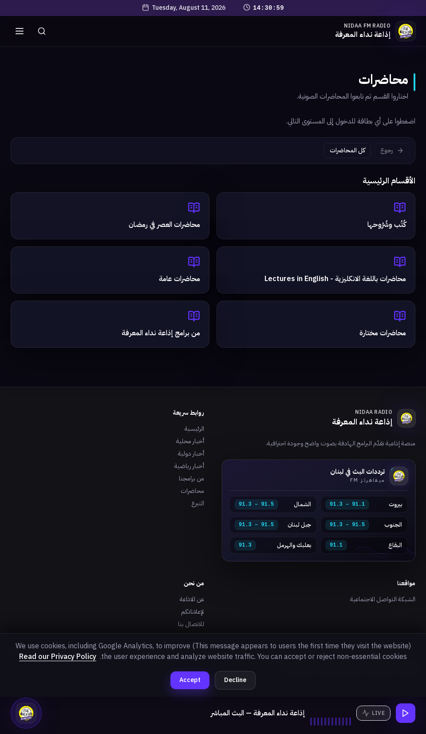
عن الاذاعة (192, 599)
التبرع (197, 503)
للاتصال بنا (191, 624)
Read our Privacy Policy (57, 656)
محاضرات (192, 491)
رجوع (392, 150)
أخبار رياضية (189, 466)
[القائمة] (19, 31)
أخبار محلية (190, 441)
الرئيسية (194, 428)
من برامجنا (191, 478)
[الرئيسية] (375, 31)
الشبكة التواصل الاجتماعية (382, 599)
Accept (190, 680)
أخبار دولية (191, 453)
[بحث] (42, 31)
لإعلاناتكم (192, 611)
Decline (235, 680)
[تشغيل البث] (405, 713)
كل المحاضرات (347, 150)
